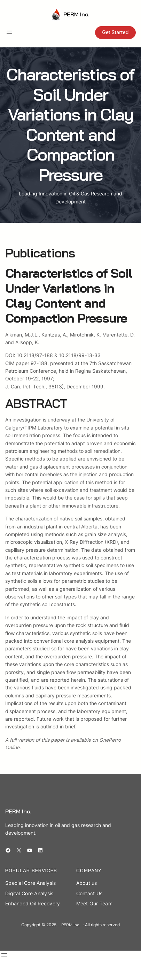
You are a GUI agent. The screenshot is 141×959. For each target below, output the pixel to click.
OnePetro (110, 740)
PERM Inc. (76, 14)
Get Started (115, 32)
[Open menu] (9, 32)
